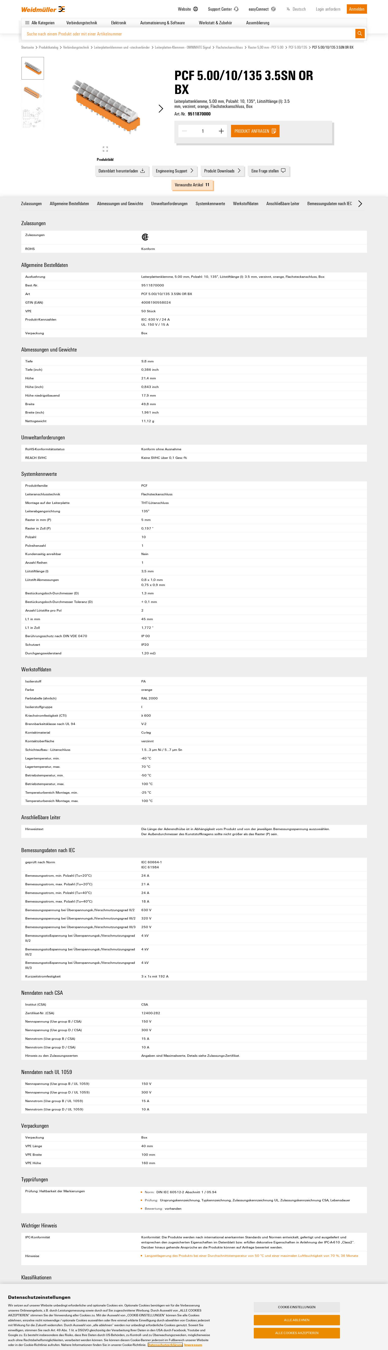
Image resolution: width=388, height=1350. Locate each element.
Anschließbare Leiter (282, 203)
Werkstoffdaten (245, 203)
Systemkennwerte (210, 203)
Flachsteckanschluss (229, 47)
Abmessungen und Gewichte (120, 203)
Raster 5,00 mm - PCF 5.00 (265, 47)
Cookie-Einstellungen (296, 1307)
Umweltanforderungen (169, 203)
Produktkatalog (48, 47)
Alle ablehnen (296, 1320)
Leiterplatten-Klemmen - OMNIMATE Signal (183, 47)
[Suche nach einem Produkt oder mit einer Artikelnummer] (188, 33)
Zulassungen (31, 203)
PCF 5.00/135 (298, 47)
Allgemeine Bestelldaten (69, 203)
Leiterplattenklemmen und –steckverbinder (122, 47)
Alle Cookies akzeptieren (296, 1333)
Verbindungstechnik (76, 47)
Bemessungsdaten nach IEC (329, 203)
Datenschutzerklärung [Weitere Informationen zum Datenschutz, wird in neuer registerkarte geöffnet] (165, 1345)
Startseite (27, 47)
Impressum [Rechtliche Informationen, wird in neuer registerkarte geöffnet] (193, 1345)
